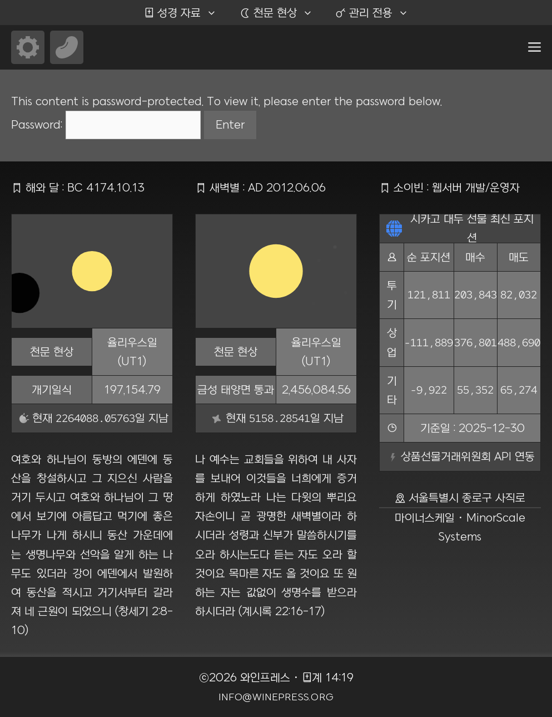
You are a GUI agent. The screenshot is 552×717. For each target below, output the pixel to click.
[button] (534, 47)
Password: (106, 124)
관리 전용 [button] (377, 13)
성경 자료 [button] (186, 13)
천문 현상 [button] (281, 13)
